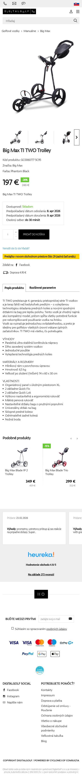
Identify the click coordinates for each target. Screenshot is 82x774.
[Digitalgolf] (41, 594)
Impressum (48, 695)
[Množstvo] (11, 234)
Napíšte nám (15, 702)
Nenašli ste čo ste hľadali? (16, 248)
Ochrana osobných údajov (57, 715)
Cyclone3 (56, 760)
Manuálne (30, 31)
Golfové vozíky (11, 31)
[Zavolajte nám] (5, 3)
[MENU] (78, 11)
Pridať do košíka (34, 234)
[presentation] (76, 137)
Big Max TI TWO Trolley (17, 194)
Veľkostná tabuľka (52, 736)
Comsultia (72, 760)
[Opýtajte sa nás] (23, 3)
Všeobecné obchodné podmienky (54, 728)
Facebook (24, 265)
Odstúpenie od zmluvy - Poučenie (56, 708)
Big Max (45, 31)
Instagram (13, 696)
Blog (44, 741)
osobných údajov (56, 629)
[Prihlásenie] (71, 11)
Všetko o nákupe (51, 721)
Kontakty (46, 690)
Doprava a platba (51, 700)
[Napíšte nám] (14, 3)
